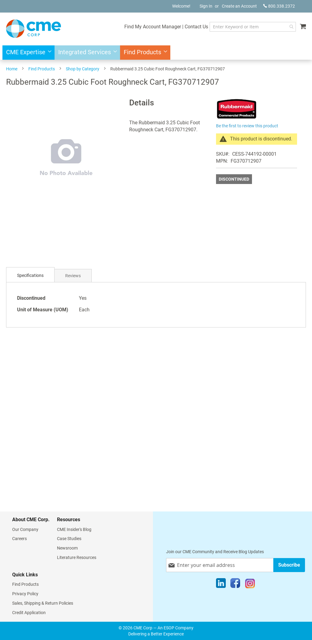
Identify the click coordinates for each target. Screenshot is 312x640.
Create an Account (239, 6)
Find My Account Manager (152, 27)
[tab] (30, 275)
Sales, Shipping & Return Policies (42, 603)
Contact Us (196, 27)
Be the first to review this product (247, 125)
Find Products (41, 68)
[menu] (156, 52)
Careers (19, 538)
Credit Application (29, 612)
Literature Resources (76, 557)
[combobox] (253, 27)
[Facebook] (235, 584)
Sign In (206, 6)
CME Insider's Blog (74, 529)
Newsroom (67, 548)
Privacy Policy (25, 593)
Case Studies (69, 538)
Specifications (30, 275)
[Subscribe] (289, 565)
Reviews (73, 275)
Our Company (25, 529)
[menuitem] (26, 52)
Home (11, 68)
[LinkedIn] (221, 584)
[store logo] (33, 28)
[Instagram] (250, 584)
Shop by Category (82, 68)
